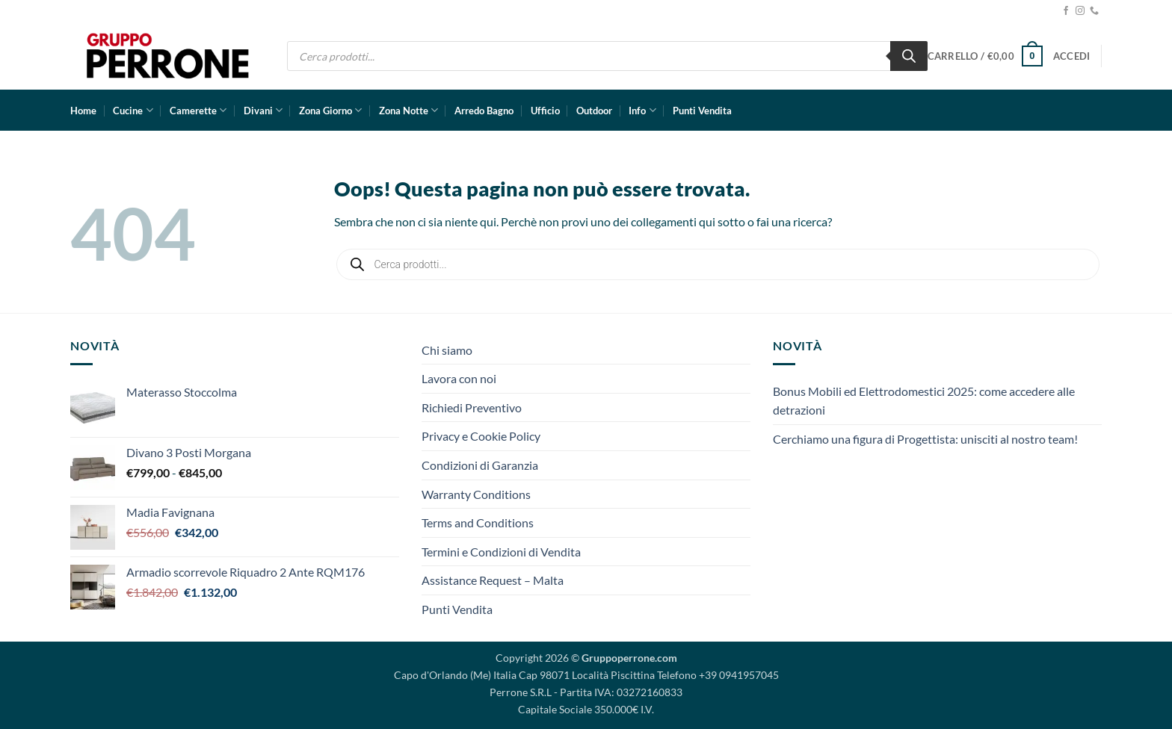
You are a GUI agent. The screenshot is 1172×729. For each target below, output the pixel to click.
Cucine (132, 110)
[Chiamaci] (1094, 11)
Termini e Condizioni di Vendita (501, 552)
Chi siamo (447, 350)
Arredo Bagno (483, 111)
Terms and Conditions (478, 522)
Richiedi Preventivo (472, 407)
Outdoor (594, 111)
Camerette (198, 110)
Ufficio (545, 111)
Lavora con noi (459, 378)
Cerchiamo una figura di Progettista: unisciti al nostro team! (925, 439)
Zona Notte (408, 110)
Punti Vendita (702, 111)
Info (642, 110)
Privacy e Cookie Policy (481, 436)
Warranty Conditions (476, 494)
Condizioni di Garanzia (480, 465)
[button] (985, 56)
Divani (263, 110)
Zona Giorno (330, 110)
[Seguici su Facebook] (1065, 11)
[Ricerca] (909, 56)
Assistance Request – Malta (493, 580)
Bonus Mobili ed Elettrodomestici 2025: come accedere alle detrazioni (924, 401)
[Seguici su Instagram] (1080, 11)
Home (83, 111)
